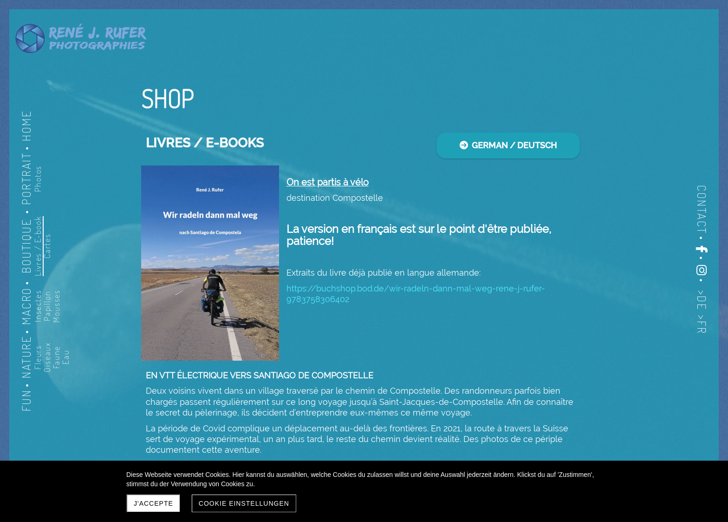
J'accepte (153, 503)
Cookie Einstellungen (244, 503)
